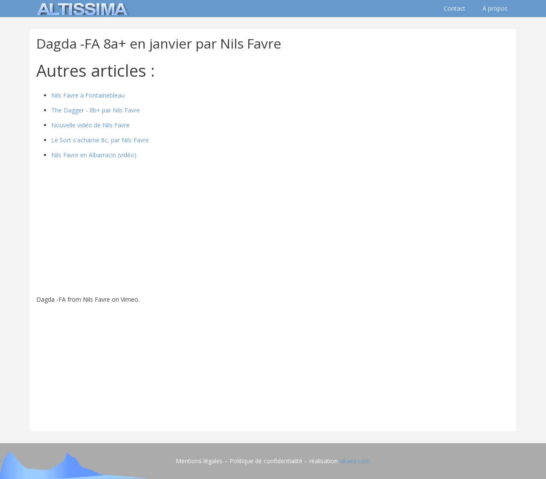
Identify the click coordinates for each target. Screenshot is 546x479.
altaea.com (355, 461)
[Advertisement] (273, 365)
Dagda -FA (51, 299)
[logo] (81, 8)
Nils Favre (96, 299)
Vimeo (129, 299)
